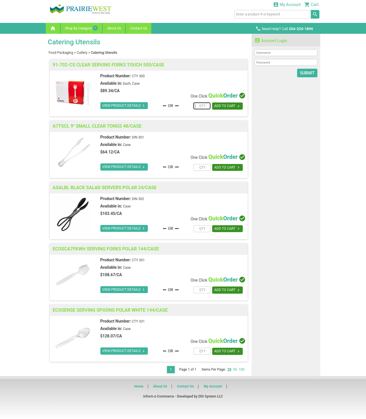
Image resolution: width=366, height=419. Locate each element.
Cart (311, 4)
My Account (287, 4)
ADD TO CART (227, 106)
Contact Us (138, 28)
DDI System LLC (210, 396)
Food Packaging (61, 53)
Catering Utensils (104, 53)
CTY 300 (138, 76)
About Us (114, 28)
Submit (307, 73)
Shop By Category (81, 28)
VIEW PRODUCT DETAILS (124, 105)
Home (138, 386)
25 (229, 369)
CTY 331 (138, 321)
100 (241, 369)
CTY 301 (138, 260)
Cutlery (82, 53)
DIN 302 (138, 199)
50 (235, 369)
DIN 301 (138, 137)
